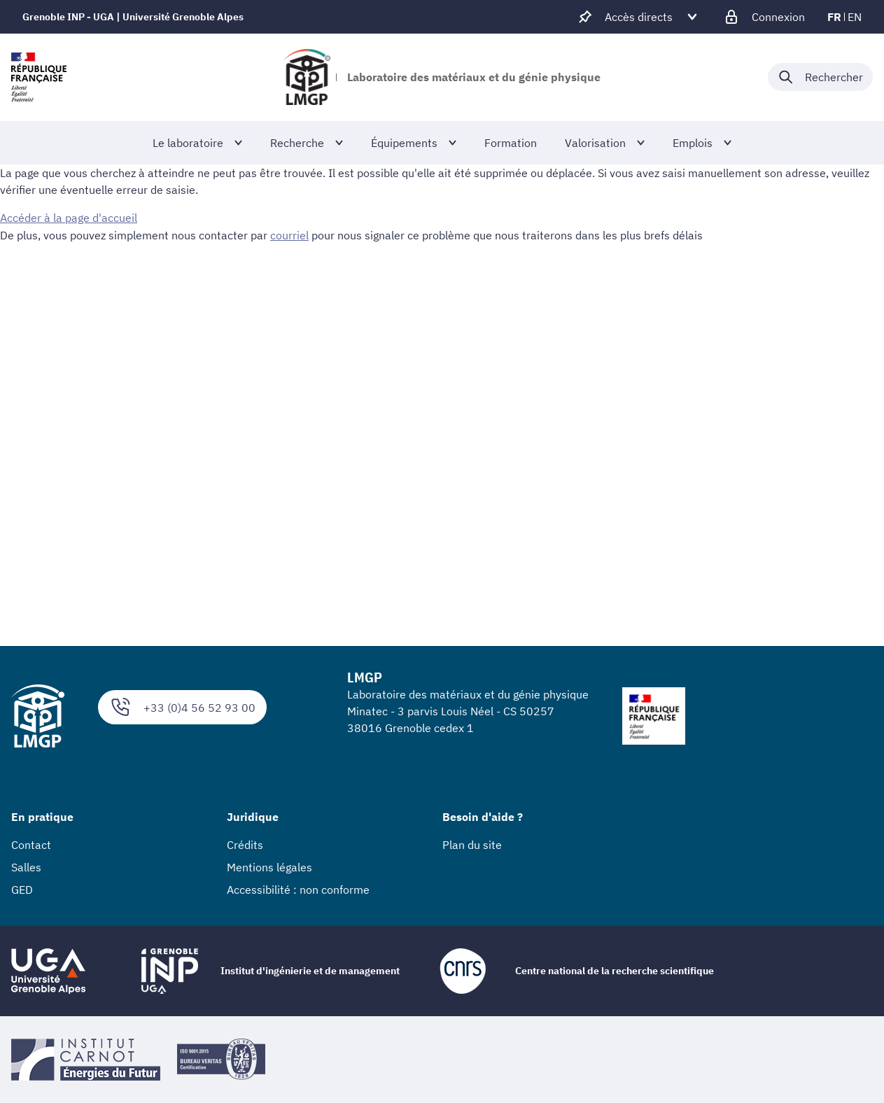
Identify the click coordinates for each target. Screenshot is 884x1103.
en (855, 17)
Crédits (245, 845)
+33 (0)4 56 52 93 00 (182, 707)
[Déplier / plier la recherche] (820, 77)
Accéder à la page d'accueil (68, 218)
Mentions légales (269, 867)
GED (22, 890)
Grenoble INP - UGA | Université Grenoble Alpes (133, 16)
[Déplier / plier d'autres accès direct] (639, 16)
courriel (289, 234)
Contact (31, 845)
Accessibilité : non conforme (298, 890)
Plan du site (472, 845)
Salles (26, 867)
